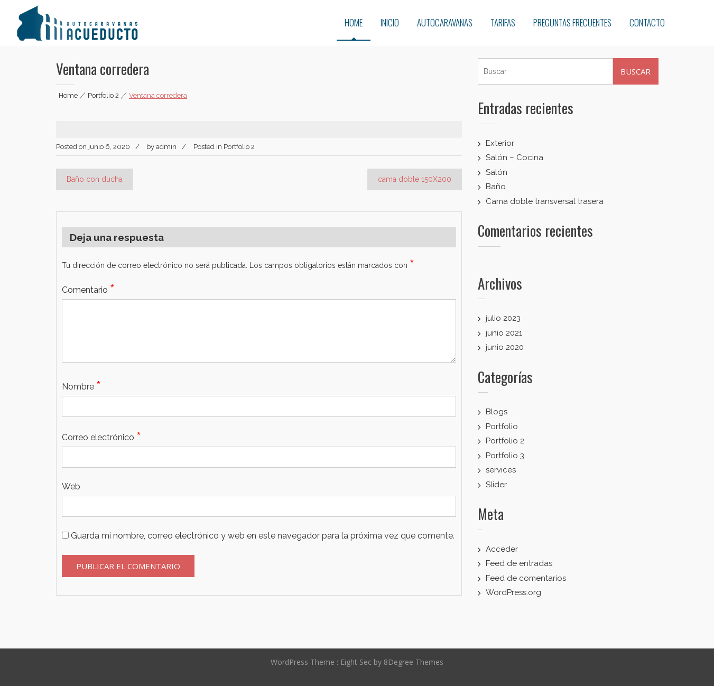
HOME (354, 22)
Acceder (502, 549)
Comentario (88, 290)
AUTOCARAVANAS (444, 22)
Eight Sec (357, 658)
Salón (496, 172)
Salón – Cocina (514, 157)
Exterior (500, 143)
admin (166, 147)
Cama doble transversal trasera (545, 201)
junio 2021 (504, 333)
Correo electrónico (101, 437)
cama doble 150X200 (414, 179)
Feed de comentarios (526, 578)
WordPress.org (513, 592)
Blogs (496, 411)
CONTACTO (647, 22)
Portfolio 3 (505, 455)
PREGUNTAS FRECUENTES (572, 22)
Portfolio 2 (103, 95)
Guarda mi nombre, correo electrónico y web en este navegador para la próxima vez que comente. (263, 536)
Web (71, 486)
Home (68, 95)
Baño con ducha (95, 179)
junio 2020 (505, 347)
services (501, 470)
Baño (496, 186)
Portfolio (502, 426)
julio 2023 (503, 318)
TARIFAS (502, 22)
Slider (496, 484)
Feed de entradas (519, 563)
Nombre (81, 387)
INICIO (390, 22)
